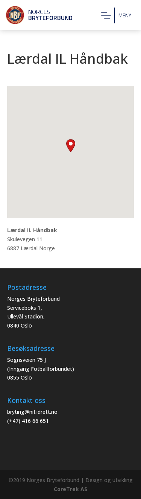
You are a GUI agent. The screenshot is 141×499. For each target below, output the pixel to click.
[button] (70, 145)
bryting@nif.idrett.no (32, 411)
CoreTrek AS (70, 489)
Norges (35, 14)
